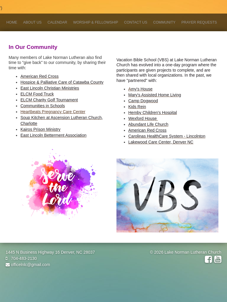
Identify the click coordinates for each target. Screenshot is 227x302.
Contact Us (135, 22)
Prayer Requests (199, 22)
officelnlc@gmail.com (28, 264)
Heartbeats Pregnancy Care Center (52, 111)
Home (12, 22)
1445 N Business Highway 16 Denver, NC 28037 (50, 252)
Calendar (57, 22)
